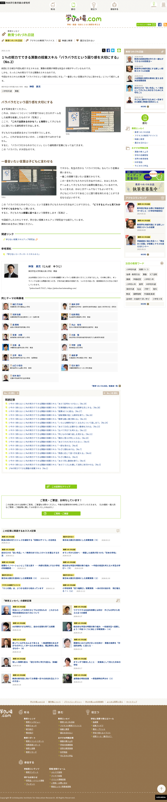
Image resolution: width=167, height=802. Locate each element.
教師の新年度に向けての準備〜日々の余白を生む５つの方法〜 (35, 680)
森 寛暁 (16, 324)
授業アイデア (98, 725)
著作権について (54, 701)
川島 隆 (75, 334)
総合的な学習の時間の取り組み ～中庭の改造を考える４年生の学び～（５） (91, 567)
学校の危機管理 (141, 155)
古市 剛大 (17, 355)
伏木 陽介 (17, 375)
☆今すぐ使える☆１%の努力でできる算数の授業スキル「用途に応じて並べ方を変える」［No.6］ (50, 453)
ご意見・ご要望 (56, 513)
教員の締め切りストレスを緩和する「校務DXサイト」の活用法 (28, 540)
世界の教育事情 (141, 158)
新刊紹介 (29, 729)
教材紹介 (29, 732)
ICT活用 (153, 274)
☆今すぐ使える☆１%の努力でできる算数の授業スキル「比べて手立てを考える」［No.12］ (48, 430)
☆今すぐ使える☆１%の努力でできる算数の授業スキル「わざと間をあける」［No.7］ (45, 449)
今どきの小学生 (141, 165)
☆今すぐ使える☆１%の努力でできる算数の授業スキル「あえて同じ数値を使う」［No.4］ (47, 460)
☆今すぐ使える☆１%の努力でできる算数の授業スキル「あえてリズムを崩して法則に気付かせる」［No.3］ (55, 464)
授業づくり (144, 269)
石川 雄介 (75, 365)
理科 (155, 289)
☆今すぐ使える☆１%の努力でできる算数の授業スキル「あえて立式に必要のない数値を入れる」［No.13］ (54, 426)
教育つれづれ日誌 (13, 40)
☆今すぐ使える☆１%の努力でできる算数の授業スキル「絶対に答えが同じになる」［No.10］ (49, 438)
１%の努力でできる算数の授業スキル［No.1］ (28, 468)
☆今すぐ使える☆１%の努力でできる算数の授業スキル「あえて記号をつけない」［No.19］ (48, 403)
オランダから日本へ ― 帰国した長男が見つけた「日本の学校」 (90, 552)
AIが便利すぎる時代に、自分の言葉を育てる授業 (33, 626)
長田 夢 (74, 355)
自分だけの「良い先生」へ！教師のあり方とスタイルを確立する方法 (30, 554)
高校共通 (130, 289)
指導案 (95, 722)
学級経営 (137, 279)
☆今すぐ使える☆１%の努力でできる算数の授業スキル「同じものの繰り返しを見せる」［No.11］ (51, 434)
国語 (128, 279)
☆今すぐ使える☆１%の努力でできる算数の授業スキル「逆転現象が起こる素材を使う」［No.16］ (51, 415)
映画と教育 (66, 40)
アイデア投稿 (56, 775)
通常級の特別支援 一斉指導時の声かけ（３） (94, 678)
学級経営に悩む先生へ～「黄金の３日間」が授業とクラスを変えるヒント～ (150, 244)
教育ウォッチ (31, 725)
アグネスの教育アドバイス (41, 40)
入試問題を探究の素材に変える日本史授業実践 (148, 79)
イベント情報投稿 (58, 779)
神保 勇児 (34, 86)
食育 (141, 284)
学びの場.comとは (37, 701)
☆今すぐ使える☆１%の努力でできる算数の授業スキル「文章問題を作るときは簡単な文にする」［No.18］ (54, 407)
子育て (147, 289)
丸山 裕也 (76, 324)
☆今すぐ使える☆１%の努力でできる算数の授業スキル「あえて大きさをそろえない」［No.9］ (49, 441)
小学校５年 (149, 279)
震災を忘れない (87, 40)
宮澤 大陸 (17, 334)
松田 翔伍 (75, 314)
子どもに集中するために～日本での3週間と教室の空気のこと (148, 100)
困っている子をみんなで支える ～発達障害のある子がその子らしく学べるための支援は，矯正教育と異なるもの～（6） (35, 646)
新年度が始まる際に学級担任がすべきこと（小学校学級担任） (150, 209)
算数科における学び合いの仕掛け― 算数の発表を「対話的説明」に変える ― (97, 644)
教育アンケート (32, 772)
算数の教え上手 (141, 151)
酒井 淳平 (75, 304)
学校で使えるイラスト (102, 732)
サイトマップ (131, 701)
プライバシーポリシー (73, 701)
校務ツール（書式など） (102, 736)
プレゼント (30, 784)
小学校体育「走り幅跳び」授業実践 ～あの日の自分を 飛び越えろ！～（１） (91, 589)
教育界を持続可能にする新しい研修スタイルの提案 (148, 69)
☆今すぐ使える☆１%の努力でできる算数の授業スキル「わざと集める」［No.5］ (43, 457)
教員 (128, 294)
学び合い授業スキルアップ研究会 (21, 239)
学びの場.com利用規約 (94, 701)
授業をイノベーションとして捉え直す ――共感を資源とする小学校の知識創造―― (30, 567)
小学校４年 (157, 298)
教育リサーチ (31, 752)
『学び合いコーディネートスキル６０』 (23, 254)
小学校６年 (131, 284)
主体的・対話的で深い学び (137, 298)
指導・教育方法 (133, 274)
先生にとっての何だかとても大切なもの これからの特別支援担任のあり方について (35, 611)
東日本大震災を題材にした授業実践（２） (81, 578)
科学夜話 (138, 162)
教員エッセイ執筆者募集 (61, 786)
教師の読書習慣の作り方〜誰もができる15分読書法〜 (148, 60)
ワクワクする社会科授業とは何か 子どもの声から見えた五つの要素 (97, 611)
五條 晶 (16, 345)
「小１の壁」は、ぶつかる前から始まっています (22, 588)
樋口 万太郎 (18, 304)
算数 (17, 91)
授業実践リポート (33, 744)
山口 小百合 (18, 365)
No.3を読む (112, 393)
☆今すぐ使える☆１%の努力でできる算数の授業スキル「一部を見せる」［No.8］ (43, 445)
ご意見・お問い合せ (59, 783)
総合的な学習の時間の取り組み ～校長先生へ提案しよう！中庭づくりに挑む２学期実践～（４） (97, 628)
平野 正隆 (76, 345)
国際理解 (137, 294)
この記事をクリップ (58, 486)
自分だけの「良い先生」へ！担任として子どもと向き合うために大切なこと (148, 90)
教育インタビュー (33, 722)
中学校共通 (151, 284)
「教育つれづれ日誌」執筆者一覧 (104, 386)
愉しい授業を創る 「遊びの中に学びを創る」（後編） (35, 662)
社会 (139, 289)
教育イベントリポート (35, 741)
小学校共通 (7, 91)
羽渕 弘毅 (17, 314)
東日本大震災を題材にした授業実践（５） (81, 540)
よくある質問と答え (115, 701)
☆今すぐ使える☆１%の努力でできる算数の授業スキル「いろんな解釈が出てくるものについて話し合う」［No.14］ (58, 422)
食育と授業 (30, 748)
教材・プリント (99, 729)
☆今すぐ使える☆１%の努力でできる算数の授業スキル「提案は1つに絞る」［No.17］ (45, 411)
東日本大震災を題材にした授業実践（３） (19, 578)
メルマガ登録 (56, 772)
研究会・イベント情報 (35, 780)
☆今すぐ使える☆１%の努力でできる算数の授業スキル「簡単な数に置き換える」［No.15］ (48, 419)
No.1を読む (9, 393)
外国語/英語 (149, 294)
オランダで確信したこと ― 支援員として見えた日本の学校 (97, 663)
